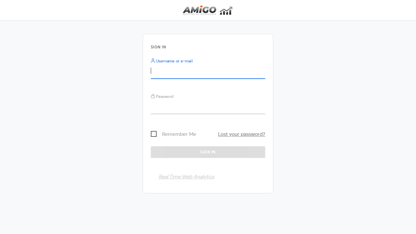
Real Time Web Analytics (186, 177)
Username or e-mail (171, 60)
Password (162, 96)
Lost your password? (241, 134)
